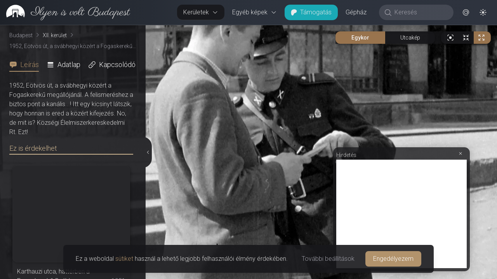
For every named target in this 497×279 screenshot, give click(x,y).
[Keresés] (420, 12)
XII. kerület (55, 35)
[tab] (26, 65)
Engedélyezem (393, 258)
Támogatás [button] (311, 12)
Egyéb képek (254, 12)
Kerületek (200, 12)
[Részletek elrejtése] (148, 152)
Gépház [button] (356, 12)
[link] (65, 12)
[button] (466, 12)
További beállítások (328, 258)
